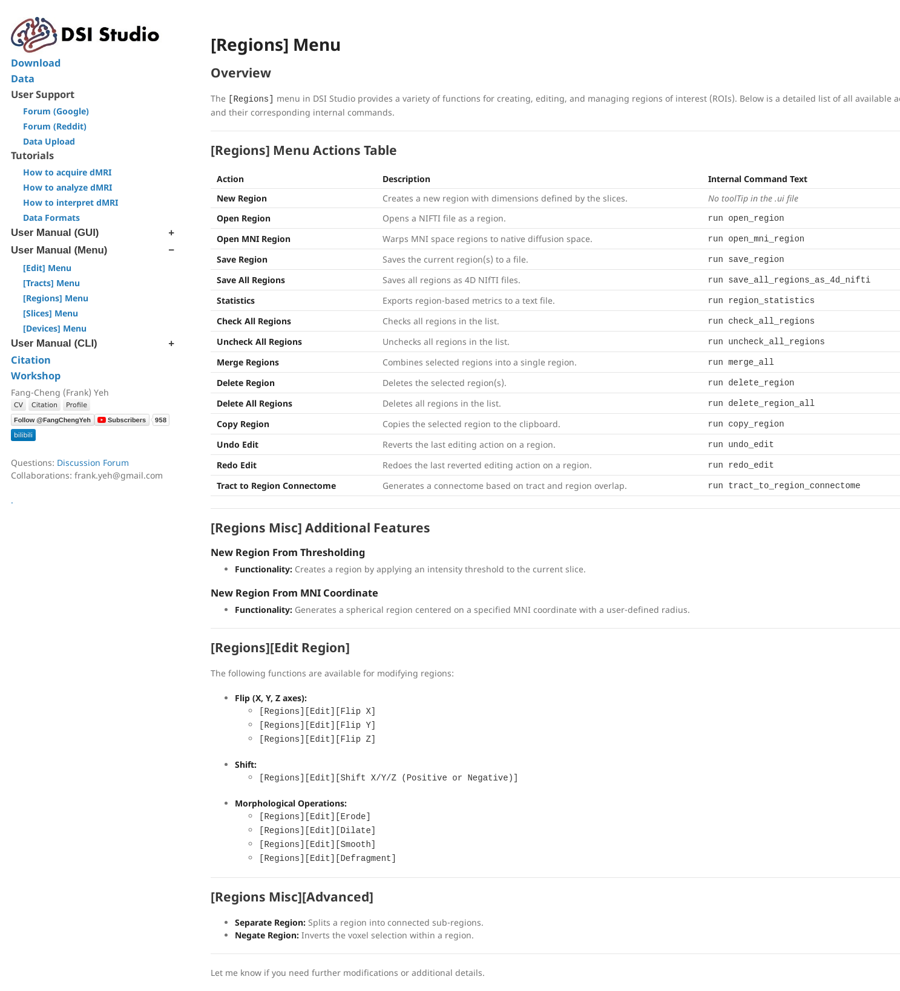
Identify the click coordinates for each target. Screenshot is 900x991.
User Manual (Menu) (59, 250)
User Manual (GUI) (55, 232)
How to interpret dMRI (70, 202)
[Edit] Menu (47, 267)
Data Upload (49, 141)
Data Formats (51, 217)
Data (22, 78)
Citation (31, 360)
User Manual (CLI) (54, 343)
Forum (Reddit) (55, 126)
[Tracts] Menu (51, 283)
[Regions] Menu (55, 298)
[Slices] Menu (50, 313)
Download (36, 63)
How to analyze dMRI (67, 187)
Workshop (36, 375)
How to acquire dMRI (67, 172)
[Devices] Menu (55, 328)
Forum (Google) (56, 111)
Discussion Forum (93, 462)
